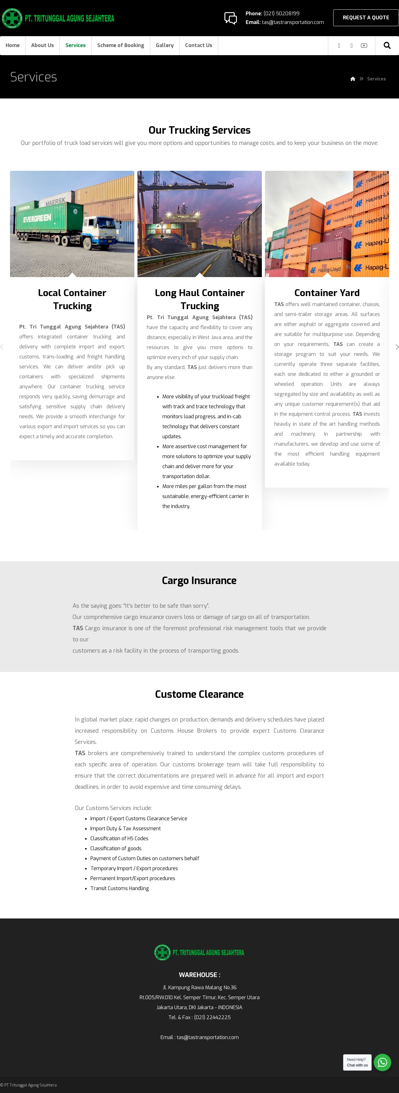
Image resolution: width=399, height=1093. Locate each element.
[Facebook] (351, 45)
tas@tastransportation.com (292, 22)
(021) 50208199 (281, 13)
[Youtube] (364, 45)
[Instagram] (339, 45)
